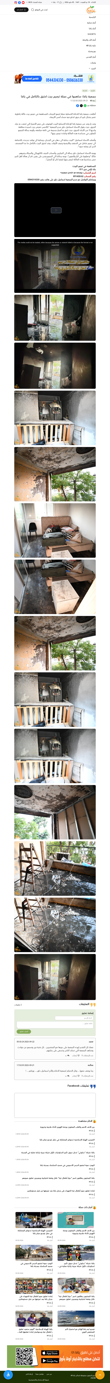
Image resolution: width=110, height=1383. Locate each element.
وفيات (93, 62)
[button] (76, 1055)
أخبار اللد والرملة (89, 40)
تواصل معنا (40, 1374)
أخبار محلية (91, 22)
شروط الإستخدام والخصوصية (39, 1380)
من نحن (49, 1374)
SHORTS (92, 34)
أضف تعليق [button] (24, 1031)
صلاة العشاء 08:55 (35, 2)
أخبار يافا (92, 28)
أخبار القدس (91, 57)
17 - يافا (57, 2)
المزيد (93, 68)
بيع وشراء (92, 51)
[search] (39, 9)
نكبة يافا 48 (91, 45)
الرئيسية (92, 17)
